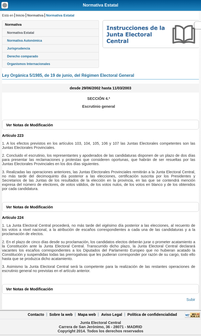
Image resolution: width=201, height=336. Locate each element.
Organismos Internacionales (28, 64)
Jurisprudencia (18, 48)
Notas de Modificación (29, 125)
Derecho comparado (22, 56)
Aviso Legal (111, 314)
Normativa (35, 15)
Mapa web (87, 314)
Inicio (20, 15)
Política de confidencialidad (152, 314)
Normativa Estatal (100, 5)
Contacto (36, 314)
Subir (190, 299)
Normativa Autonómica (24, 40)
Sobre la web (61, 314)
